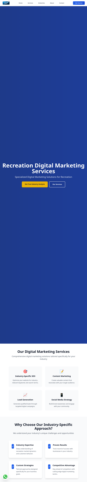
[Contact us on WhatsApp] (5, 477)
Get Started (78, 3)
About (52, 3)
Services (30, 3)
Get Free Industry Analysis (35, 184)
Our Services (57, 184)
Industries (41, 3)
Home (20, 3)
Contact (61, 3)
